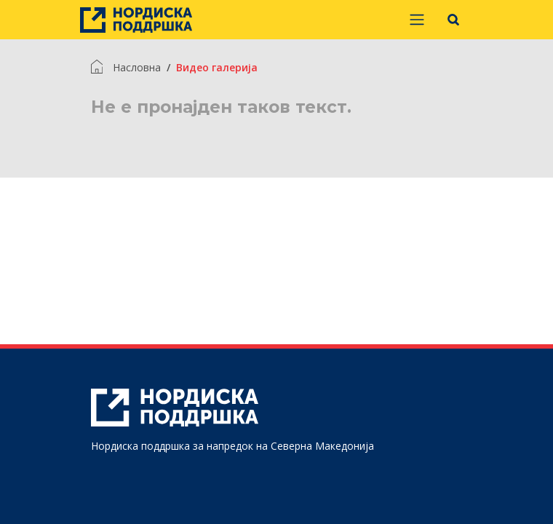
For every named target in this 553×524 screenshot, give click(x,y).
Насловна (137, 67)
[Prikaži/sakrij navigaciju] (416, 19)
